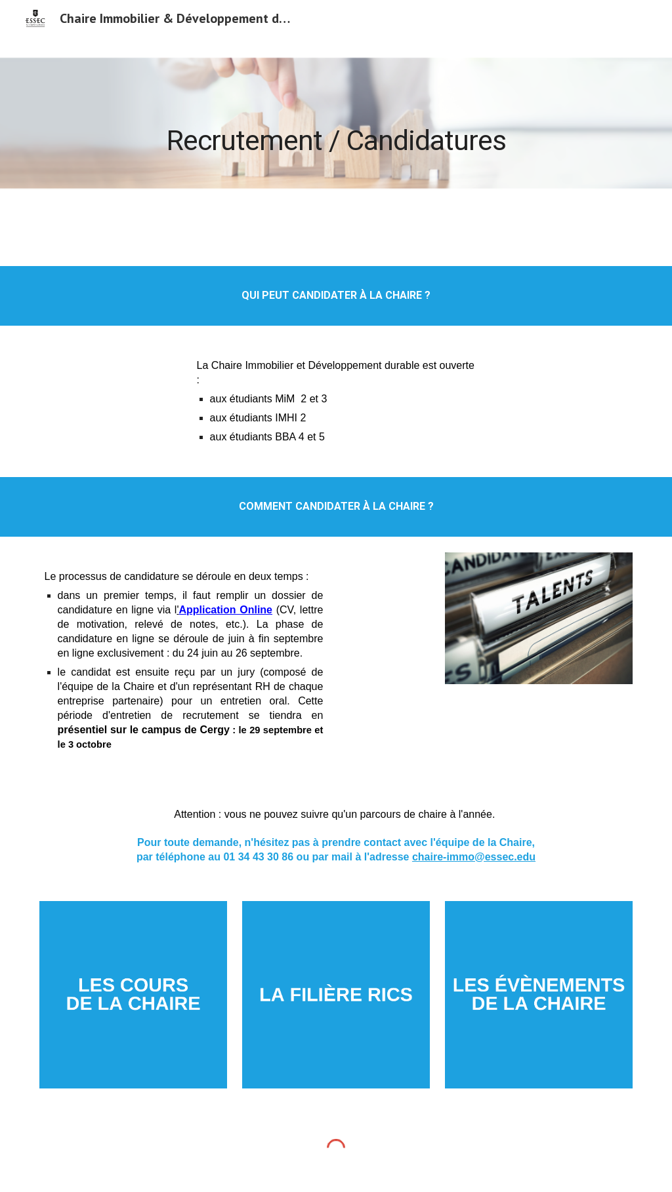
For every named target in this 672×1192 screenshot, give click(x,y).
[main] (335, 129)
